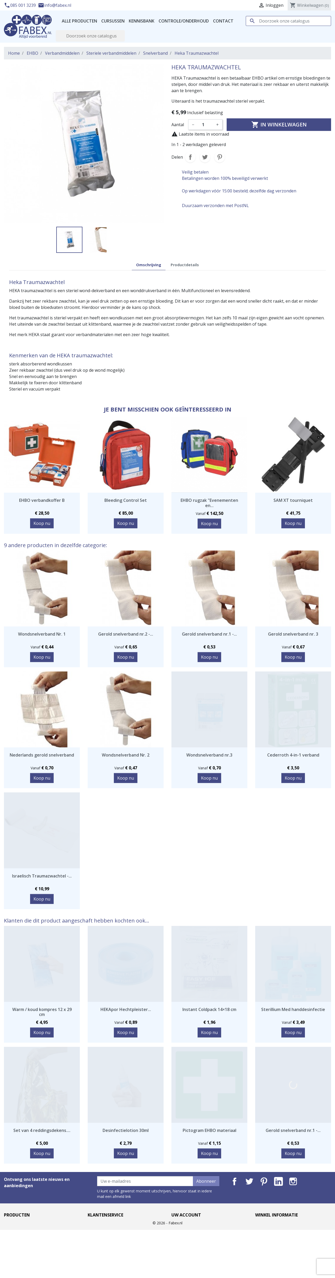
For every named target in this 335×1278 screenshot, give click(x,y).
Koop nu (42, 523)
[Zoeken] (288, 21)
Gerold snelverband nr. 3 (293, 634)
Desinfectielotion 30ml (126, 1130)
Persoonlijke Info (188, 1223)
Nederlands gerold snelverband (42, 755)
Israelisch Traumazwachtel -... (42, 876)
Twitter (249, 1181)
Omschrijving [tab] (148, 264)
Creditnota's (183, 1242)
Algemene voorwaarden (111, 1236)
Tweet (205, 157)
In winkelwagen (279, 125)
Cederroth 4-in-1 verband (293, 755)
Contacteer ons (103, 1255)
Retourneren (100, 1248)
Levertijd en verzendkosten (114, 1223)
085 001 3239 (20, 5)
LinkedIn (278, 1181)
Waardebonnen (186, 1255)
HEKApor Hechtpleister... (125, 1009)
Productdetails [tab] (185, 264)
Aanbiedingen (17, 1223)
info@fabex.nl (54, 5)
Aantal (177, 124)
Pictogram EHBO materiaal (209, 1130)
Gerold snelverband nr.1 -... (209, 634)
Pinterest (219, 157)
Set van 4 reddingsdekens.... (41, 1130)
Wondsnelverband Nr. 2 (125, 755)
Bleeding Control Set (125, 500)
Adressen (180, 1248)
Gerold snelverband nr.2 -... (125, 634)
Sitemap (96, 1261)
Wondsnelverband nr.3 (209, 755)
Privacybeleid (100, 1229)
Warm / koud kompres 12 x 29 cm (42, 1012)
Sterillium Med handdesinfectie (293, 1009)
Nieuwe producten (22, 1229)
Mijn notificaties (187, 1261)
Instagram (293, 1181)
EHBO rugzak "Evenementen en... (209, 502)
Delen (190, 157)
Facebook (234, 1181)
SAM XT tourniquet (293, 500)
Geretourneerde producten (198, 1229)
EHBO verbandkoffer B (42, 500)
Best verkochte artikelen (28, 1236)
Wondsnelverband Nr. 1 (42, 634)
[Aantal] (205, 125)
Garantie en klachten (108, 1242)
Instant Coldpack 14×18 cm (209, 1009)
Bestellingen (183, 1236)
